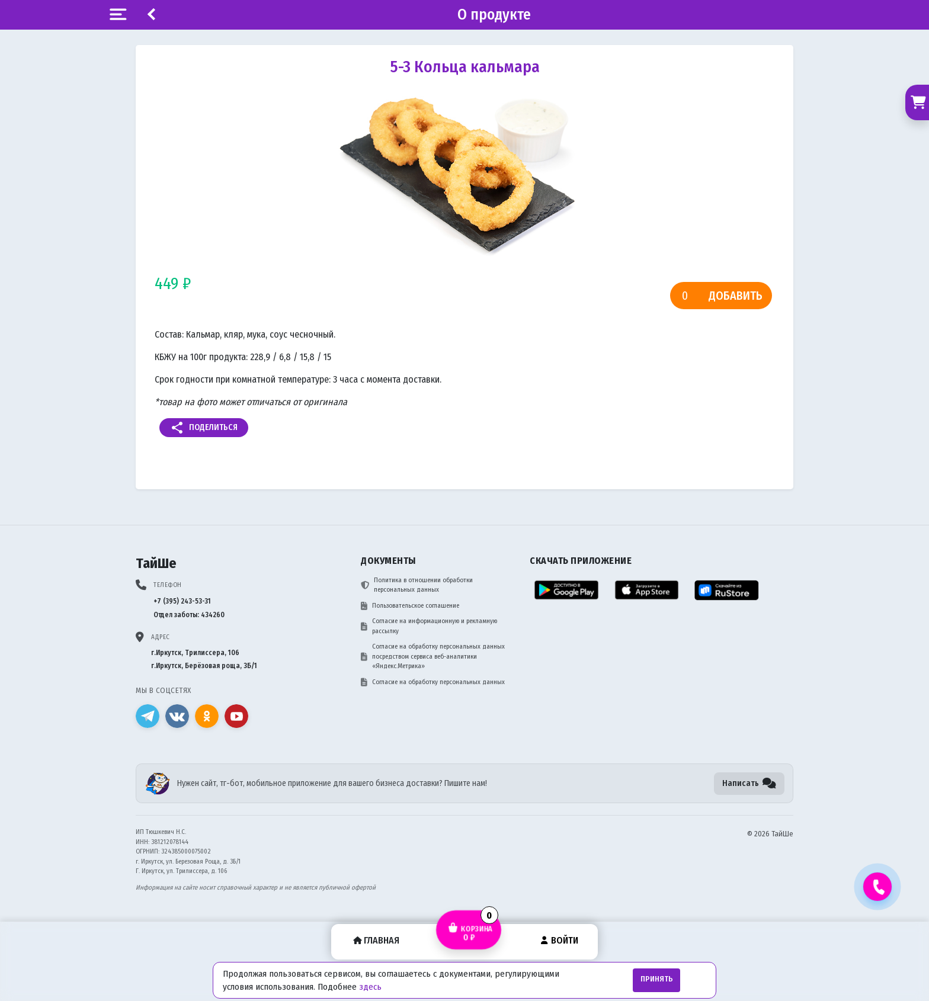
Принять (656, 979)
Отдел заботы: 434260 (189, 615)
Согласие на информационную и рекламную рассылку (429, 626)
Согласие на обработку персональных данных (433, 682)
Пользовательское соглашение (410, 606)
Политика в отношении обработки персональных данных (417, 585)
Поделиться (204, 428)
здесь (370, 986)
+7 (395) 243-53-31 (182, 601)
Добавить (736, 295)
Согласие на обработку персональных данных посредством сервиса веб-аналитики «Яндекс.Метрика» (433, 656)
